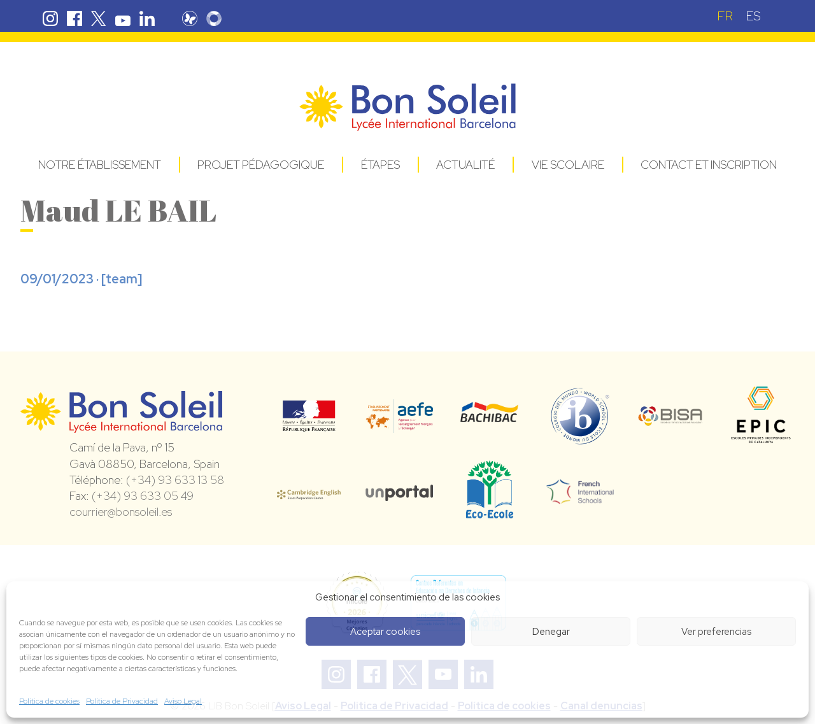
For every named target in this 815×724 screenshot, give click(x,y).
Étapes (380, 164)
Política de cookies (49, 701)
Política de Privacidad (122, 701)
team (122, 279)
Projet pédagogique (260, 164)
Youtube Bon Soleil (123, 18)
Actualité (465, 164)
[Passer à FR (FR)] (725, 15)
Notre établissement (99, 164)
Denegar (551, 631)
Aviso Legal (183, 701)
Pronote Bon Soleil (193, 18)
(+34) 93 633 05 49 (143, 495)
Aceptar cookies (385, 631)
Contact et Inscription (709, 164)
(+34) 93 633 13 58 (175, 479)
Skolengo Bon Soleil (217, 18)
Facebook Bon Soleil (74, 18)
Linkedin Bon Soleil (147, 18)
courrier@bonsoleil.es (120, 511)
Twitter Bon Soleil (98, 18)
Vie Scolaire (568, 164)
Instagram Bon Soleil (50, 18)
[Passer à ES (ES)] (753, 15)
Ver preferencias (716, 631)
